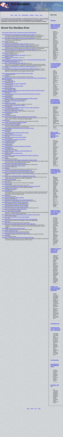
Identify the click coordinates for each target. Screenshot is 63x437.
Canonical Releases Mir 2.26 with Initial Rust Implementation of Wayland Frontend (55, 101)
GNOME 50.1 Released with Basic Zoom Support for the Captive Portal (56, 250)
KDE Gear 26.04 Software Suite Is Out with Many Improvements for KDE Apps (55, 135)
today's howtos (5, 41)
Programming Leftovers (7, 96)
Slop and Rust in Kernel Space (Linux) (10, 57)
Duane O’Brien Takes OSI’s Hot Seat (10, 230)
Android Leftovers (6, 75)
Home (11, 15)
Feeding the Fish (5, 52)
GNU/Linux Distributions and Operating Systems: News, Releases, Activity (18, 128)
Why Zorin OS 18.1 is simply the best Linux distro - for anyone (15, 43)
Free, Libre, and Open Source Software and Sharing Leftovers (15, 132)
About (16, 15)
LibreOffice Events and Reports (8, 88)
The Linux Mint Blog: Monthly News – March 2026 (12, 109)
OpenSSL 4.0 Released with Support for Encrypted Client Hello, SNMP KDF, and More (20, 68)
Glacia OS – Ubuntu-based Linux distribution (11, 211)
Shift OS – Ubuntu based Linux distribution (11, 124)
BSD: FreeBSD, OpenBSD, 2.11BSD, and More (12, 153)
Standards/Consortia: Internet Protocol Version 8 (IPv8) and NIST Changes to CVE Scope (21, 93)
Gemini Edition (25, 15)
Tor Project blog (54, 360)
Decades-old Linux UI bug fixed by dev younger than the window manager (18, 172)
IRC (19, 15)
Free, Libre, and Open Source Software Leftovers (12, 86)
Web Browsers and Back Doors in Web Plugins (12, 135)
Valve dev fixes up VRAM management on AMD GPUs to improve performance (19, 66)
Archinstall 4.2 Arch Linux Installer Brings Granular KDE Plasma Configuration (56, 171)
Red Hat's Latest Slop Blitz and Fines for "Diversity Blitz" (14, 83)
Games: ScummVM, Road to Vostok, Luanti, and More (13, 165)
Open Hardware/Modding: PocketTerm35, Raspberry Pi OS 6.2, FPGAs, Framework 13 (20, 107)
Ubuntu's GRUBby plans (7, 190)
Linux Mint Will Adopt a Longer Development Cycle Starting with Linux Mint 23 (56, 65)
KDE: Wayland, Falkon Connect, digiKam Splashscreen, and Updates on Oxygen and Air (21, 214)
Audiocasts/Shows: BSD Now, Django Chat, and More (13, 105)
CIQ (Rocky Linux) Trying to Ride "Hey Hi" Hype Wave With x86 (15, 217)
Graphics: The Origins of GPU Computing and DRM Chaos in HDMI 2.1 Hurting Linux (20, 155)
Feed (41, 15)
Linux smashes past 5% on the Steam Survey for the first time (15, 204)
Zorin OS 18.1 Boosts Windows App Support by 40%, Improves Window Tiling (56, 212)
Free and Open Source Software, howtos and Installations (14, 122)
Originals (32, 15)
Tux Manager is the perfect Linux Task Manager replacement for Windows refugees (20, 98)
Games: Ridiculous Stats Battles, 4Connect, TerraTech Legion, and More (17, 73)
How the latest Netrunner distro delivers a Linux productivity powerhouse (17, 199)
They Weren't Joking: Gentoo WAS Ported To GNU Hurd (14, 163)
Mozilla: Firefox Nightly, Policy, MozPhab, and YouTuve (13, 139)
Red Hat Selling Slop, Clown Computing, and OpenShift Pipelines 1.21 (17, 150)
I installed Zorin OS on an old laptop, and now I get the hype (15, 202)
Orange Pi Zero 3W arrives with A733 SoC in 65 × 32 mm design (56, 329)
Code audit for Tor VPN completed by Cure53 (55, 365)
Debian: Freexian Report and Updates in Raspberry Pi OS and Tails (16, 146)
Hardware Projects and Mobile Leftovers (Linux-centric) (14, 55)
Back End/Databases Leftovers (8, 141)
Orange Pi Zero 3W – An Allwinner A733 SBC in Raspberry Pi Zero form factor (18, 176)
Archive (36, 15)
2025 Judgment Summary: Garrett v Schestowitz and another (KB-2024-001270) (19, 32)
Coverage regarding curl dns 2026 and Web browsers (13, 100)
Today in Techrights (6, 114)
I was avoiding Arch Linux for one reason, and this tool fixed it (15, 206)
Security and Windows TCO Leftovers (10, 112)
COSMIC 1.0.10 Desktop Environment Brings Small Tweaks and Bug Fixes (55, 288)
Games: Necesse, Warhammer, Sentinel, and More (13, 197)
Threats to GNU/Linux (6, 130)
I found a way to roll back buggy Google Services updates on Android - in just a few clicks (21, 186)
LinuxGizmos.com (55, 323)
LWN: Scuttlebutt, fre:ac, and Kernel (9, 188)
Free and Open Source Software (9, 103)
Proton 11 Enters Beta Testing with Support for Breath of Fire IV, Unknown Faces (55, 26)
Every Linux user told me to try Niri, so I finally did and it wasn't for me (17, 170)
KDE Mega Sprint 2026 (7, 184)
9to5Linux (53, 20)
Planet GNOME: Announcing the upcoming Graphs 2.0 (13, 228)
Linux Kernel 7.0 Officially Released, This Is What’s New (14, 63)
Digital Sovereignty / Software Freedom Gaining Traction (14, 137)
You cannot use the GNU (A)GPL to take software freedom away (16, 233)
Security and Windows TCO (8, 148)
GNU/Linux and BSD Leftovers (8, 81)
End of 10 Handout (6, 221)
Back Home (4, 181)
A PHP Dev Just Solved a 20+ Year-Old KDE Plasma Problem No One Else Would (19, 219)
